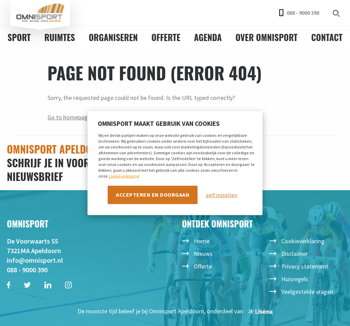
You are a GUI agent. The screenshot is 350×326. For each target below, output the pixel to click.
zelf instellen (221, 195)
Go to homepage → (73, 117)
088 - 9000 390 (299, 12)
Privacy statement (304, 266)
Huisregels (294, 279)
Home (202, 241)
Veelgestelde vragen (307, 292)
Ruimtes (59, 37)
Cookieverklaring (302, 241)
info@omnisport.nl (35, 260)
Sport (19, 37)
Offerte (165, 37)
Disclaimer (294, 254)
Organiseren (113, 37)
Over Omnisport (266, 37)
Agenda (208, 37)
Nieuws (203, 254)
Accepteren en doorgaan (152, 194)
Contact (326, 37)
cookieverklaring (123, 176)
